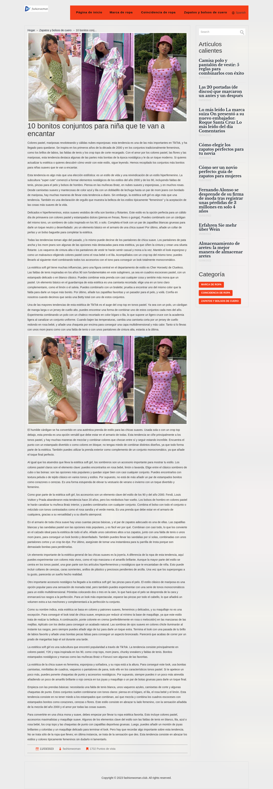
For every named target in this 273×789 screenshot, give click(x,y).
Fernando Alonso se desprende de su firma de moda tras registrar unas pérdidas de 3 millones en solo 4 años (221, 200)
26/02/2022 (205, 77)
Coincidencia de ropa (158, 12)
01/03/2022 (205, 215)
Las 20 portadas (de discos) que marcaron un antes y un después (221, 91)
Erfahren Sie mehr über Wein (217, 227)
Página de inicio (89, 12)
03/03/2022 (205, 100)
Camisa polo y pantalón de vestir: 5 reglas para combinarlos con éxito (221, 67)
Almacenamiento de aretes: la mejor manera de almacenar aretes (221, 250)
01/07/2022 (205, 180)
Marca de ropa (121, 12)
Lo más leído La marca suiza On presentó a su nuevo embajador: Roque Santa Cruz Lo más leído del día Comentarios (222, 120)
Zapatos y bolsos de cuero (205, 12)
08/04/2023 (205, 135)
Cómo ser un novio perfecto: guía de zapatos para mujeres (220, 171)
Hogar (31, 30)
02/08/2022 (205, 260)
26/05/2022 (205, 158)
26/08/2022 (205, 233)
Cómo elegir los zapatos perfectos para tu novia (221, 149)
